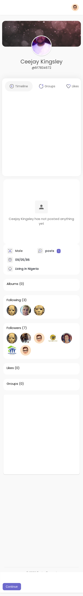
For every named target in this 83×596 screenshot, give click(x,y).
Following (14, 300)
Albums (12, 284)
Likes (10, 368)
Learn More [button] (46, 581)
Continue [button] (12, 586)
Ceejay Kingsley (41, 61)
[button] (75, 7)
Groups (12, 383)
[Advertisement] (40, 136)
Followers (14, 328)
